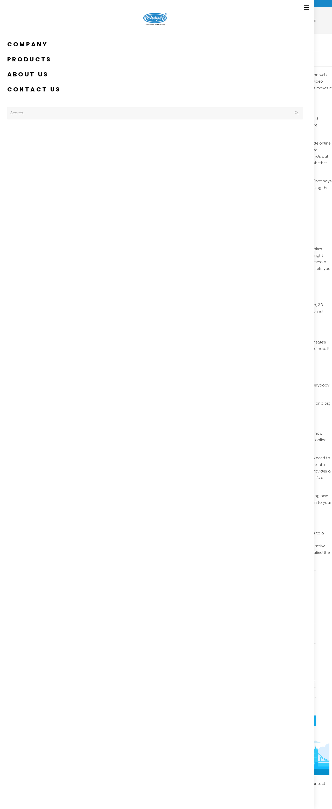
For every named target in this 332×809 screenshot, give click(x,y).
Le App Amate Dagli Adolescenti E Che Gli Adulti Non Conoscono (72, 599)
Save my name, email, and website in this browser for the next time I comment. (104, 706)
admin (21, 58)
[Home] (183, 20)
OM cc (93, 58)
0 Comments (124, 58)
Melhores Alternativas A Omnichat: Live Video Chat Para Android (170, 599)
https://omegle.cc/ (69, 255)
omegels (65, 163)
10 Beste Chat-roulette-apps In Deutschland (268, 599)
